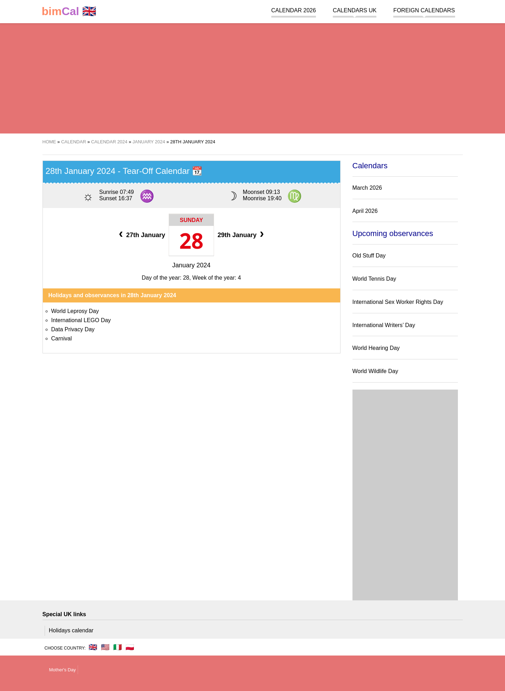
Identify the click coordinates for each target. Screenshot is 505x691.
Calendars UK (354, 10)
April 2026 (365, 211)
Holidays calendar (71, 630)
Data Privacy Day (73, 329)
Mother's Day (62, 669)
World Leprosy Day (75, 311)
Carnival (61, 338)
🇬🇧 (69, 11)
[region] (252, 77)
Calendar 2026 (293, 10)
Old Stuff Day (369, 256)
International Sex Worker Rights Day (397, 302)
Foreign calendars (424, 10)
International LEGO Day (81, 320)
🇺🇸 (105, 647)
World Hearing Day (376, 348)
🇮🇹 (117, 647)
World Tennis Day (374, 279)
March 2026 (367, 188)
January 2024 (191, 265)
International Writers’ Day (383, 325)
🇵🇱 (129, 647)
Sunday (191, 220)
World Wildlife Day (375, 371)
